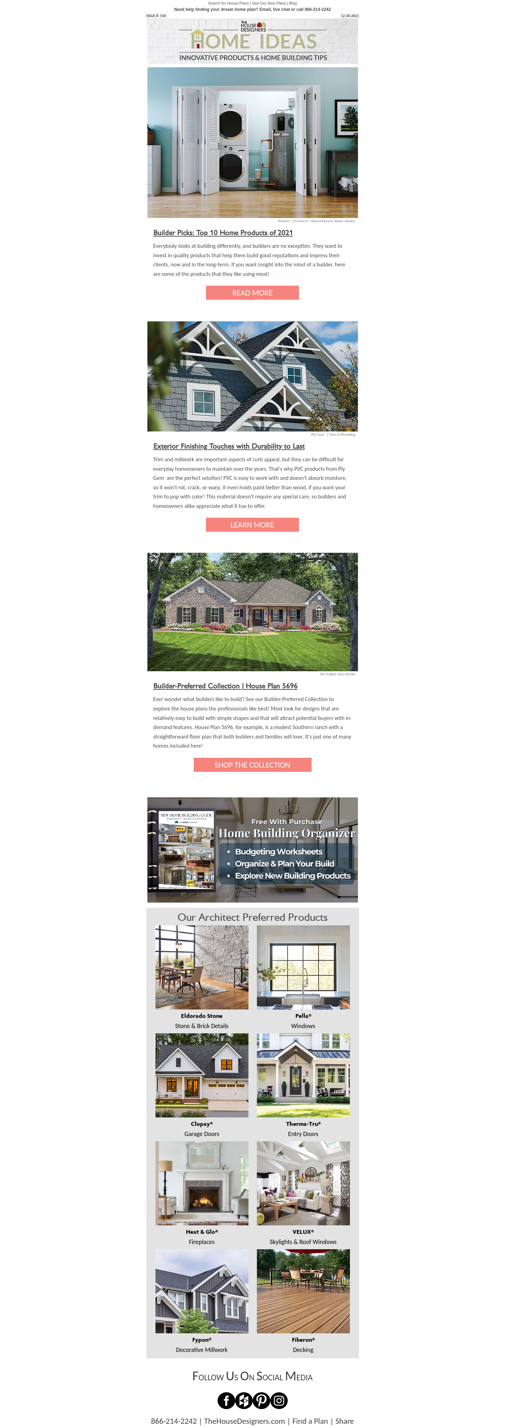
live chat (281, 9)
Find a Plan (310, 1421)
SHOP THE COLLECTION (252, 765)
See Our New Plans (269, 3)
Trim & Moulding (342, 434)
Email (265, 9)
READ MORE (252, 293)
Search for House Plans (228, 3)
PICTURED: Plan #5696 (338, 674)
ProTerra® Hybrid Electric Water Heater (325, 221)
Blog (293, 3)
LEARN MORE (252, 525)
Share (344, 1421)
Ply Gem (318, 434)
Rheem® (284, 221)
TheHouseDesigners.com (244, 1421)
